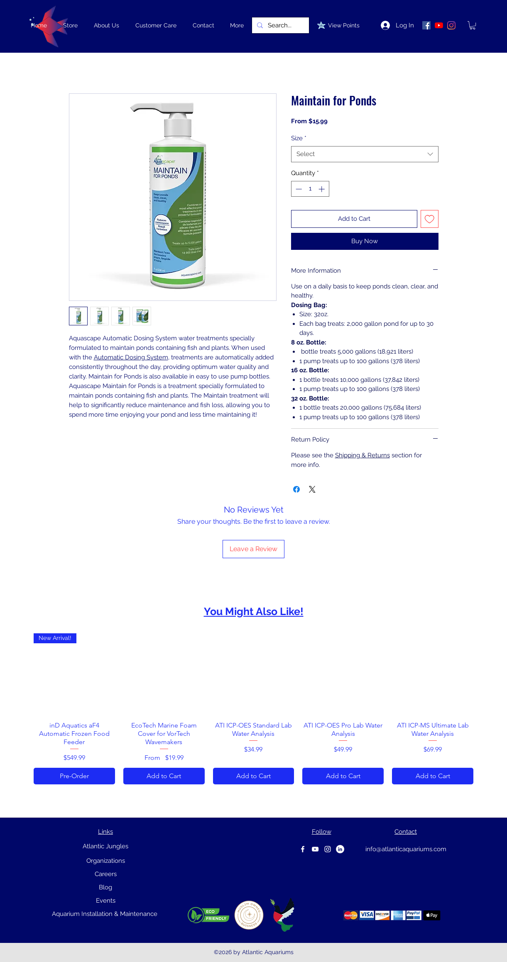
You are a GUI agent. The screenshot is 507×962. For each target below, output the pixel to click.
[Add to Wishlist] (429, 219)
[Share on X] (312, 489)
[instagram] (327, 849)
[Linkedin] (340, 849)
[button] (70, 25)
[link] (473, 25)
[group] (253, 709)
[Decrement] (298, 189)
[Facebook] (303, 849)
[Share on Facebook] (296, 489)
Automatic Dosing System (131, 357)
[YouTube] (439, 25)
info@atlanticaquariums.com (405, 849)
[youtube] (315, 849)
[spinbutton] (310, 189)
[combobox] (364, 154)
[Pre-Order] (74, 776)
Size (298, 138)
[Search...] (279, 25)
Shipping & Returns (362, 455)
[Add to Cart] (164, 776)
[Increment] (322, 189)
